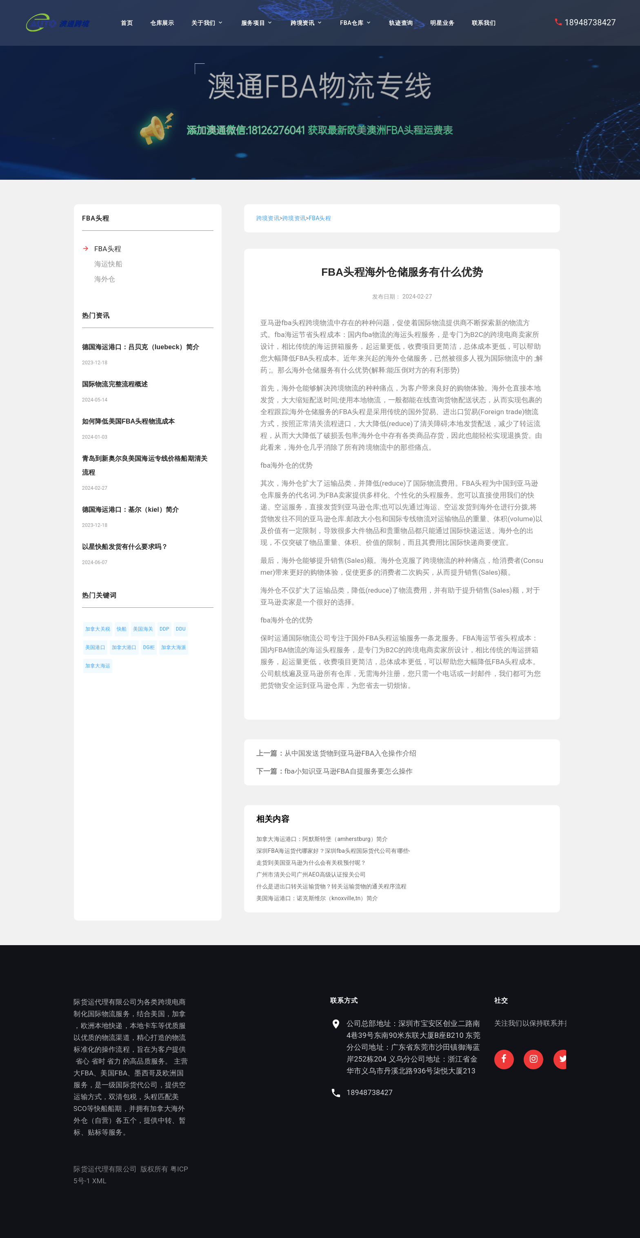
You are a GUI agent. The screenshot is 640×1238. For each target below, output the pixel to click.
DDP (164, 629)
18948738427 (590, 22)
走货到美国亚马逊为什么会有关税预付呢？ (311, 862)
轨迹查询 (401, 23)
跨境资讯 (303, 23)
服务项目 (253, 23)
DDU (181, 629)
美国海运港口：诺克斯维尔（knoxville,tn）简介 (317, 898)
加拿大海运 (97, 666)
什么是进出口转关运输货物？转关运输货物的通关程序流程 (331, 886)
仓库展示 (162, 23)
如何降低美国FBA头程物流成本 (128, 421)
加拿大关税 (97, 629)
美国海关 (143, 629)
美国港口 (95, 647)
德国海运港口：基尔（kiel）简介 (130, 509)
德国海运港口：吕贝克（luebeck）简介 (140, 347)
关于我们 (203, 23)
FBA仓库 (351, 23)
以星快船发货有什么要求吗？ (125, 546)
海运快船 (108, 264)
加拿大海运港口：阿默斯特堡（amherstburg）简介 (322, 839)
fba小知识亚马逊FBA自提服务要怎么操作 (348, 771)
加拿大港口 (124, 647)
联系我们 (484, 23)
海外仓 (105, 279)
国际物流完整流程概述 (115, 384)
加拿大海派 (173, 647)
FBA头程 (107, 249)
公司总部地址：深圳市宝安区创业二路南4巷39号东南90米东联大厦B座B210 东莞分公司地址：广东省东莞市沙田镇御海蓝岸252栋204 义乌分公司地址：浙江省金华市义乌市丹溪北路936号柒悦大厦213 (492, 1047)
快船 (122, 629)
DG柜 (149, 647)
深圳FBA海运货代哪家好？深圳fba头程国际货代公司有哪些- (333, 851)
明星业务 (442, 23)
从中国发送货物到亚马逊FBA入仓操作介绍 (350, 753)
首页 (127, 23)
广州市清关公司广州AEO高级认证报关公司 (311, 874)
